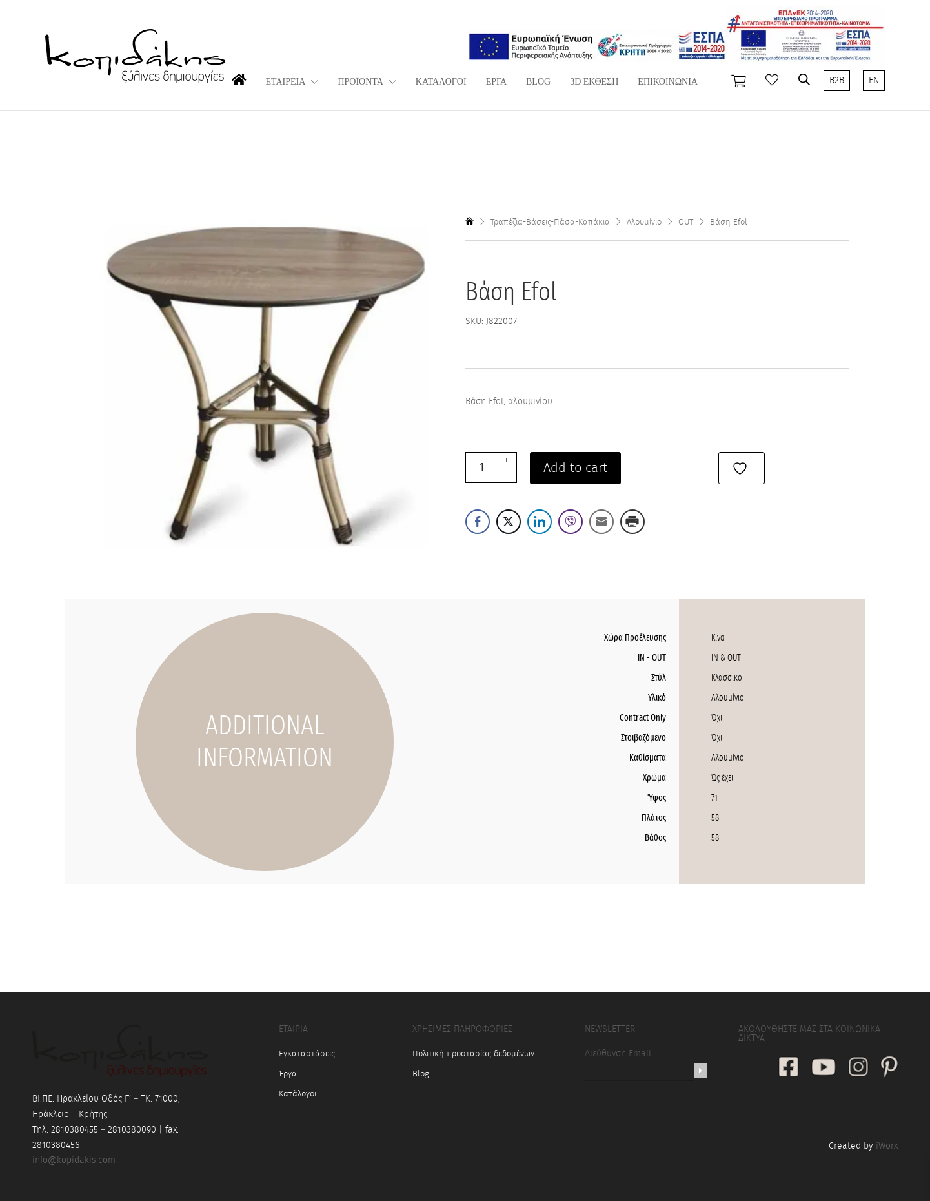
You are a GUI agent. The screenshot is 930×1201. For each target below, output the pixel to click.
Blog (420, 1074)
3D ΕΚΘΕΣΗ (594, 82)
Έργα (288, 1074)
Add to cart (575, 468)
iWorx (887, 1146)
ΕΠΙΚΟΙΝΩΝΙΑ (668, 82)
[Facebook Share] (477, 521)
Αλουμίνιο (644, 222)
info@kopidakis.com (74, 1160)
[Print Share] (632, 521)
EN (874, 80)
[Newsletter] (700, 1070)
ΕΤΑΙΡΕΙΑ (286, 82)
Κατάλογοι (297, 1094)
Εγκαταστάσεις (307, 1054)
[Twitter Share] (508, 521)
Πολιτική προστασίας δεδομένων (473, 1054)
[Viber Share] (570, 521)
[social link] (788, 1068)
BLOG (538, 82)
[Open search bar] (804, 79)
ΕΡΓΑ (496, 82)
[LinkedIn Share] (539, 521)
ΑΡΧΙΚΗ (239, 93)
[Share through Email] (601, 521)
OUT (685, 222)
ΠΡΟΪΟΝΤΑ (360, 82)
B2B (836, 80)
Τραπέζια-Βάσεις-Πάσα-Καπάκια (550, 222)
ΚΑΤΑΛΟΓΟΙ (441, 82)
